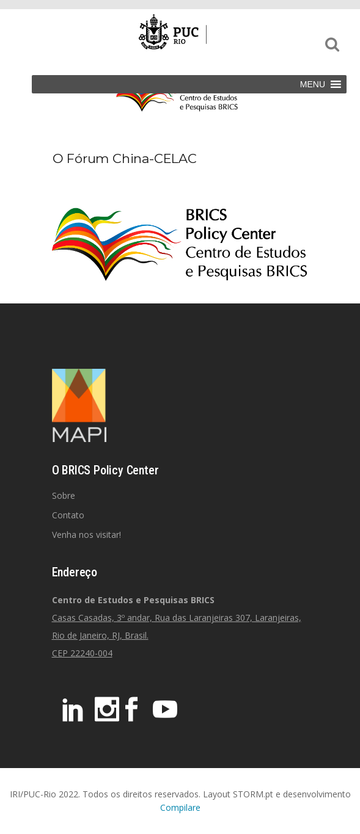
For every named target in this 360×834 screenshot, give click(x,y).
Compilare (180, 807)
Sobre (63, 495)
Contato (68, 515)
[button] (312, 84)
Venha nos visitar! (86, 534)
